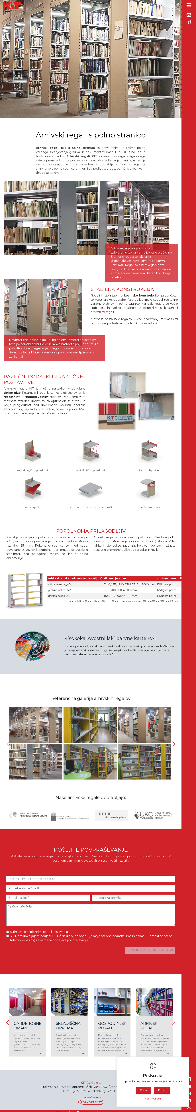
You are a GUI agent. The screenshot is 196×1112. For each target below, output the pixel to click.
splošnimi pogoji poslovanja (48, 932)
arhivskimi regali (102, 312)
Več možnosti (153, 1098)
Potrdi (162, 1090)
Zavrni (143, 1090)
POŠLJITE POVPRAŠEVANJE (150, 950)
